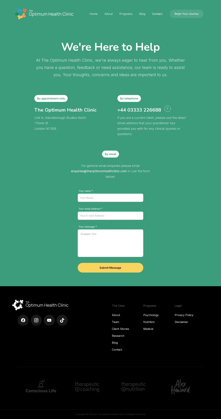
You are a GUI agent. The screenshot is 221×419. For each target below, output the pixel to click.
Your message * (88, 226)
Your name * (86, 190)
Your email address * (90, 208)
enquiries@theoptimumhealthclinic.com (99, 171)
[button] (108, 14)
